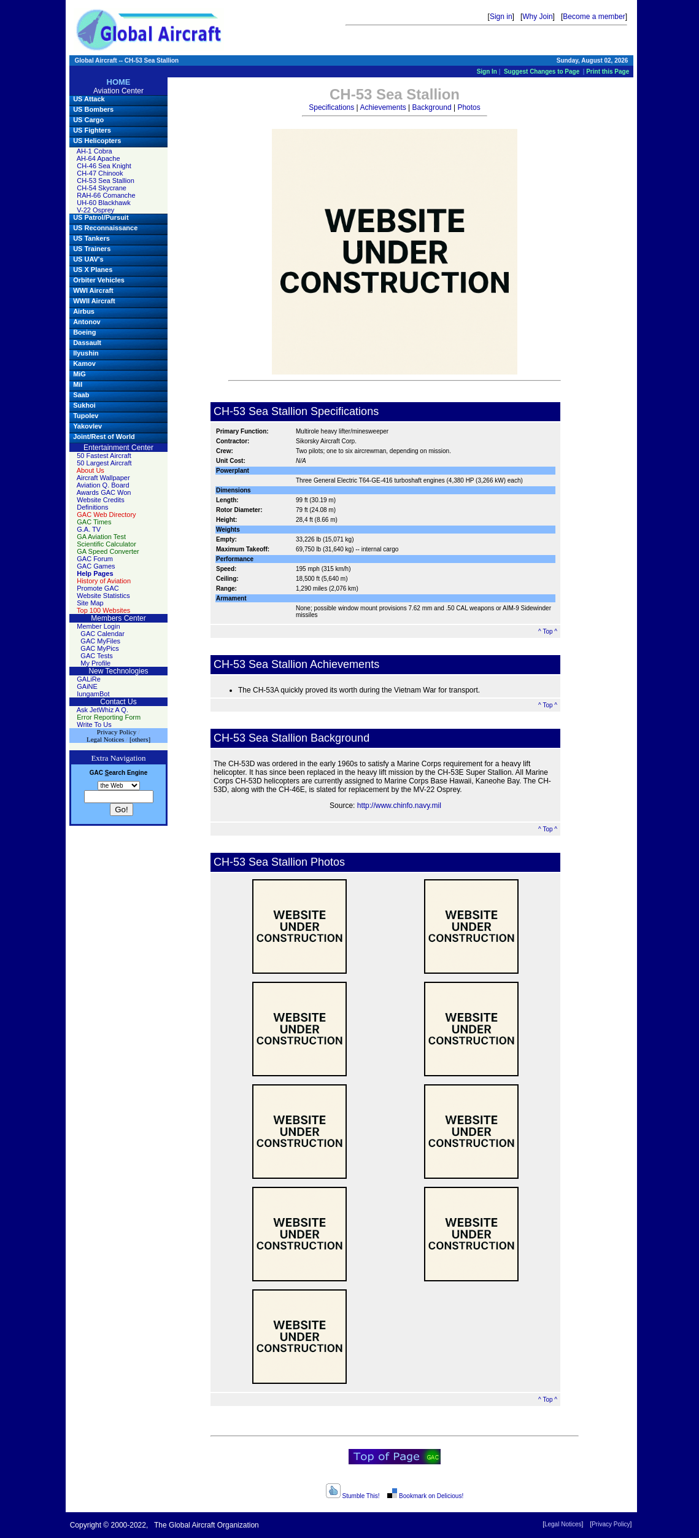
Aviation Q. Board (103, 485)
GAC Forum (95, 558)
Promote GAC (97, 588)
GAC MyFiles (100, 641)
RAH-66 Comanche (106, 195)
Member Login (98, 626)
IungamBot (93, 693)
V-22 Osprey (95, 210)
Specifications (331, 107)
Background (432, 107)
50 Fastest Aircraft (104, 455)
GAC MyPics (99, 648)
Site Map (90, 603)
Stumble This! (353, 1496)
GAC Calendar (102, 633)
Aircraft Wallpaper (103, 477)
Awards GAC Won (104, 492)
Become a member (594, 16)
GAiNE (87, 686)
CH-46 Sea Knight (104, 165)
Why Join (537, 16)
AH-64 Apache (98, 158)
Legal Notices (563, 1524)
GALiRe (89, 679)
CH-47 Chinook (100, 173)
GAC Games (96, 566)
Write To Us (94, 724)
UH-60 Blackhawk (103, 202)
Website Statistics (103, 595)
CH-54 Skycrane (101, 188)
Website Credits (100, 499)
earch (115, 772)
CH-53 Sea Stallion (105, 180)
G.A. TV (89, 529)
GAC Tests (96, 655)
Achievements (383, 107)
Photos (468, 107)
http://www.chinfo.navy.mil (399, 805)
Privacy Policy (611, 1524)
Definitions (92, 507)
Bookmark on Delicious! (425, 1496)
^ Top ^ (547, 631)
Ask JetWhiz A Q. (102, 709)
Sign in (501, 16)
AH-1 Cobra (94, 151)
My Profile (95, 663)
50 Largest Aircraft (104, 463)
